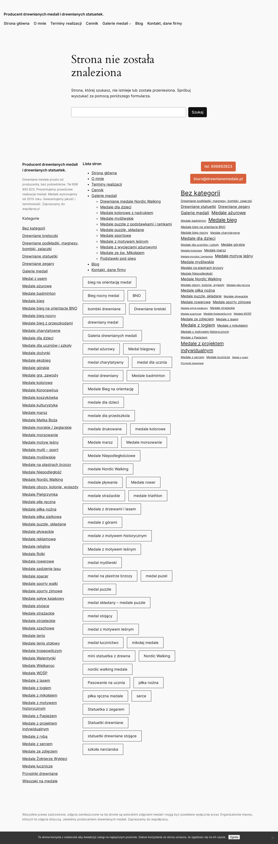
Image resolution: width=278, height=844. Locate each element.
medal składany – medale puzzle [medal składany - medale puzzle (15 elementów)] (116, 602)
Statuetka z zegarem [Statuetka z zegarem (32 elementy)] (106, 709)
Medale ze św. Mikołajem (122, 253)
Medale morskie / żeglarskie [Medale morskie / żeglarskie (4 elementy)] (197, 256)
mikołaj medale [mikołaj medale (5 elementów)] (145, 642)
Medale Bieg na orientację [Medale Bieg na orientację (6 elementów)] (111, 389)
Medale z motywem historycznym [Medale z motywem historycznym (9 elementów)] (205, 331)
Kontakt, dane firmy (164, 23)
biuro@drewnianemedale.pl (218, 179)
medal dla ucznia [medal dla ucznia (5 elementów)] (152, 362)
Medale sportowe (115, 235)
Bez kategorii (33, 228)
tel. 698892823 (218, 166)
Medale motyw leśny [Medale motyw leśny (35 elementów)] (234, 256)
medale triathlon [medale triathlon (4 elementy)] (148, 495)
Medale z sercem (37, 744)
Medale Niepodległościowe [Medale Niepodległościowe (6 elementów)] (111, 455)
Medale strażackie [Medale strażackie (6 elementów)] (222, 308)
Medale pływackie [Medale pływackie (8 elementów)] (236, 296)
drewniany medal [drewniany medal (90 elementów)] (103, 322)
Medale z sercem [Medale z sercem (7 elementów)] (192, 357)
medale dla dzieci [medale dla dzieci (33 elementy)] (103, 402)
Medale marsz (34, 412)
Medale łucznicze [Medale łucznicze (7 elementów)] (218, 357)
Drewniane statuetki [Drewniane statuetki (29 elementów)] (198, 206)
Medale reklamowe (39, 539)
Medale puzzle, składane (44, 524)
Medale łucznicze (37, 766)
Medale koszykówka (40, 397)
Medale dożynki (36, 353)
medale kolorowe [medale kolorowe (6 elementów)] (150, 429)
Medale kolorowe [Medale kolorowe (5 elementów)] (191, 250)
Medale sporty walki (40, 583)
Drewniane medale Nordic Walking (130, 201)
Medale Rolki (33, 554)
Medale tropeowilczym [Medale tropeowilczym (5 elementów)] (218, 313)
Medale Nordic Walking (42, 479)
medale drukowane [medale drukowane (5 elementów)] (105, 429)
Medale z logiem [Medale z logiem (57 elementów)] (198, 325)
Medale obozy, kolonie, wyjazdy (50, 487)
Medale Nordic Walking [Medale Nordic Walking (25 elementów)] (201, 279)
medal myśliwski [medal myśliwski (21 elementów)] (102, 562)
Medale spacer (35, 576)
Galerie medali (115, 23)
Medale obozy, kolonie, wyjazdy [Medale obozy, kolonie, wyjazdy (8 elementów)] (202, 285)
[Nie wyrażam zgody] (272, 838)
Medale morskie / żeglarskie (47, 427)
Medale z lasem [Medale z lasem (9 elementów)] (227, 319)
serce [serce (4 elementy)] (141, 696)
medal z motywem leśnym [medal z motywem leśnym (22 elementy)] (111, 629)
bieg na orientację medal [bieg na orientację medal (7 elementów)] (109, 282)
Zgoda (234, 837)
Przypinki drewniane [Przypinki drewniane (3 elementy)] (192, 363)
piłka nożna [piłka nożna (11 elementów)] (148, 682)
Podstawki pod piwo (118, 258)
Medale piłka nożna (39, 509)
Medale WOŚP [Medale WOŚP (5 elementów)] (243, 313)
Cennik (92, 23)
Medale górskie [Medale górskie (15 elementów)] (233, 244)
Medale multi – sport (40, 450)
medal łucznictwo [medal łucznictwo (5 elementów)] (103, 642)
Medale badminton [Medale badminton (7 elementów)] (193, 220)
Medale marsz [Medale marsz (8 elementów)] (100, 442)
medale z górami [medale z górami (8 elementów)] (102, 522)
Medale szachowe (38, 628)
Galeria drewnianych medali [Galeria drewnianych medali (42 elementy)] (112, 335)
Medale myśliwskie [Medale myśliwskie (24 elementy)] (197, 262)
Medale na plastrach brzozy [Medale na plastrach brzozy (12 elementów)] (202, 268)
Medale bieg (33, 301)
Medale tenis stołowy (41, 643)
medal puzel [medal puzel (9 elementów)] (156, 576)
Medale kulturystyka (40, 405)
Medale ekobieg (36, 360)
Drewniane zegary (38, 264)
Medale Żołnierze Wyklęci (44, 759)
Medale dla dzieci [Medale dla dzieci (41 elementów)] (198, 238)
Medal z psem (34, 278)
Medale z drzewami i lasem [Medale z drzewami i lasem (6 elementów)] (112, 509)
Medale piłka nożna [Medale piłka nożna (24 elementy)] (198, 290)
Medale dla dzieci (37, 338)
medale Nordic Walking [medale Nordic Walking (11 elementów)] (108, 469)
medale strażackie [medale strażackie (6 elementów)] (104, 495)
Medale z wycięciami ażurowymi (128, 247)
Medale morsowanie (40, 435)
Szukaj (197, 112)
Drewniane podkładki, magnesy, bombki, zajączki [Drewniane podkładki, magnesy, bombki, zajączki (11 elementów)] (216, 201)
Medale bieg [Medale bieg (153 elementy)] (222, 220)
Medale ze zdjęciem (40, 751)
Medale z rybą (35, 736)
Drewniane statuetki (40, 256)
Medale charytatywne (41, 330)
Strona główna (17, 23)
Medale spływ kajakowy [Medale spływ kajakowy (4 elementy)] (194, 308)
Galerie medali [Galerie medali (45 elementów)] (195, 212)
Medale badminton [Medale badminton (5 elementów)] (148, 375)
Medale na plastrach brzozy (46, 464)
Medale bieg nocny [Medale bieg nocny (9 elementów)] (194, 232)
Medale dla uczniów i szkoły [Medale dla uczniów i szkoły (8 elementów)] (200, 244)
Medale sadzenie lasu (41, 569)
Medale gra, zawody (40, 375)
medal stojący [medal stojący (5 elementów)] (100, 616)
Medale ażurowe (37, 286)
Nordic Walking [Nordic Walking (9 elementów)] (157, 656)
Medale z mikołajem (39, 695)
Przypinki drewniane (40, 773)
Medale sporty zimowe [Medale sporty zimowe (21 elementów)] (232, 302)
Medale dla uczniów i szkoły (47, 345)
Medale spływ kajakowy (43, 598)
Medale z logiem (36, 688)
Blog (139, 23)
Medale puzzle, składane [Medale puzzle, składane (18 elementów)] (201, 296)
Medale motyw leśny (40, 442)
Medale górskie (35, 368)
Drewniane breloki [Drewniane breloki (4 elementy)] (150, 309)
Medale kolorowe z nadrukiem (126, 213)
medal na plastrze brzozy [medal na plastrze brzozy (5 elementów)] (110, 576)
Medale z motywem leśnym (124, 241)
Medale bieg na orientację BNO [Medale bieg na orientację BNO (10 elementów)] (203, 227)
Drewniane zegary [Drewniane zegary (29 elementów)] (234, 206)
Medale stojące (35, 606)
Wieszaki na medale (40, 781)
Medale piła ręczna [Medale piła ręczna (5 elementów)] (238, 285)
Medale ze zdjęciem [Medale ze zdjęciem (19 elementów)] (197, 319)
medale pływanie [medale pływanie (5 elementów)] (103, 482)
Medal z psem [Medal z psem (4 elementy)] (240, 357)
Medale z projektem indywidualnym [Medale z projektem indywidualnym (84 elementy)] (202, 347)
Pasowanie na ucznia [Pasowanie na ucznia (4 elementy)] (106, 682)
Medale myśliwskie (39, 457)
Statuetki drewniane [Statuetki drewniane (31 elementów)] (105, 722)
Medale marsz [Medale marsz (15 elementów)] (215, 250)
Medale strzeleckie (38, 621)
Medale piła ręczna (39, 502)
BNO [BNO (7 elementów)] (137, 295)
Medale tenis (33, 635)
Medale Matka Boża (39, 420)
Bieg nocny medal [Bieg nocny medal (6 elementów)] (103, 295)
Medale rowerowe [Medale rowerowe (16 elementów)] (196, 302)
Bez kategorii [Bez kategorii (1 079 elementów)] (200, 193)
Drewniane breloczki (40, 236)
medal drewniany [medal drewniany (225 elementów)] (103, 375)
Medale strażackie (38, 613)
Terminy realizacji (66, 23)
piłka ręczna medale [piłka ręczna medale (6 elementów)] (105, 696)
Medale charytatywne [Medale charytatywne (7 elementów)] (225, 232)
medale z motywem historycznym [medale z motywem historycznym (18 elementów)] (117, 536)
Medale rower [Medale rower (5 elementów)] (143, 482)
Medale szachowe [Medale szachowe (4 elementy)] (191, 313)
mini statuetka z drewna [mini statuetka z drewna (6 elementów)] (109, 656)
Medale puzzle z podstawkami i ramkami (136, 224)
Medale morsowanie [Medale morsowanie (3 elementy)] (144, 442)
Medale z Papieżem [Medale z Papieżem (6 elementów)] (194, 337)
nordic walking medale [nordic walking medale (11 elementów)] (107, 669)
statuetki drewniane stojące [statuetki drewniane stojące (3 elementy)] (112, 736)
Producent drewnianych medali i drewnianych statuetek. (54, 14)
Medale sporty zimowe (42, 591)
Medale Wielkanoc (38, 665)
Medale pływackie (38, 531)
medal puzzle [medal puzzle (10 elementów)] (99, 589)
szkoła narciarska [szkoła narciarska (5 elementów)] (103, 749)
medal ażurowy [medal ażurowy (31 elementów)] (101, 349)
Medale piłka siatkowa (42, 516)
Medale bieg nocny (39, 316)
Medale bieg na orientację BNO (49, 308)
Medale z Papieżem (39, 716)
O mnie (40, 23)
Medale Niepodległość (42, 472)
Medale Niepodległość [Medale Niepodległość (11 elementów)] (197, 273)
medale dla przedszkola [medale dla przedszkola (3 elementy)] (109, 415)
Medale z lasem (36, 680)
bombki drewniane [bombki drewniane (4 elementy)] (104, 309)
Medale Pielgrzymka (40, 494)
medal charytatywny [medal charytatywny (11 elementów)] (105, 362)
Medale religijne (36, 546)
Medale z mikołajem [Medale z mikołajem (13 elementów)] (232, 326)
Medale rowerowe (38, 561)
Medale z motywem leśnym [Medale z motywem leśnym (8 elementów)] (112, 549)
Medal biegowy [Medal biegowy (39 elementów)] (141, 349)
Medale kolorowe (37, 382)
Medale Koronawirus (40, 390)
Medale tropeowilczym (42, 651)
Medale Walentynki (39, 658)
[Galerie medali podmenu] (130, 23)
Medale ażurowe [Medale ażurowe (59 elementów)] (228, 212)
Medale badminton (39, 293)
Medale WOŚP (35, 673)
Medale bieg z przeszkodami (47, 323)
